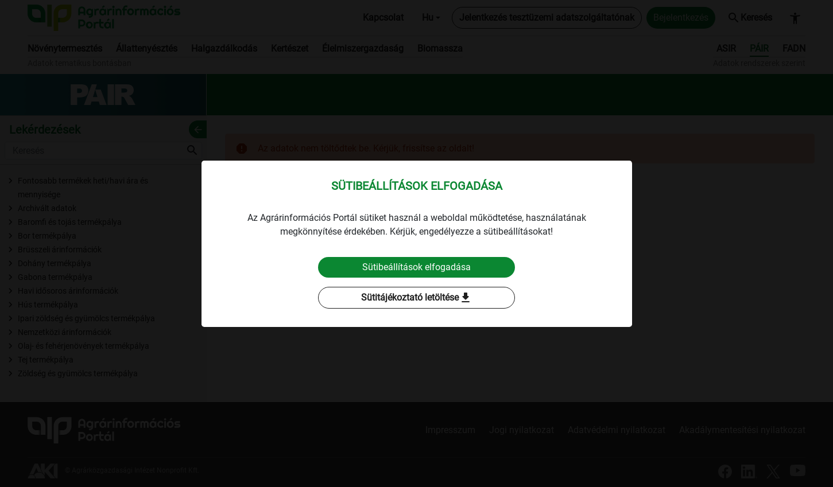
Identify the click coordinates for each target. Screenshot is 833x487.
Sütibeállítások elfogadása (416, 267)
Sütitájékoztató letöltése (416, 298)
